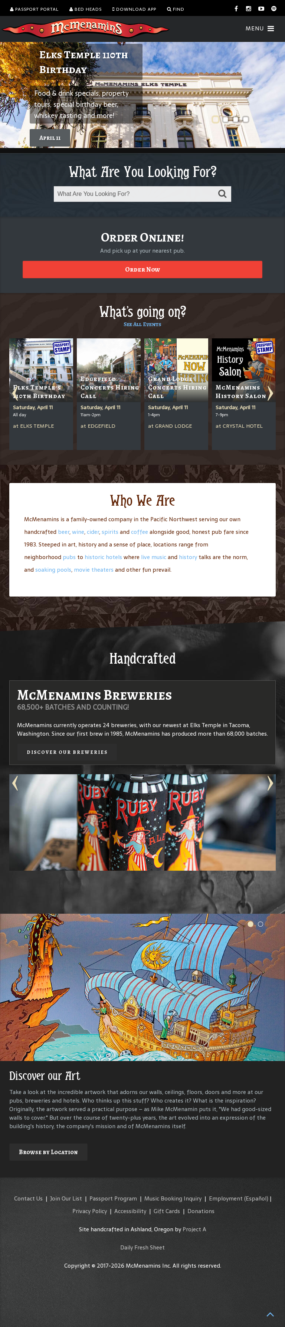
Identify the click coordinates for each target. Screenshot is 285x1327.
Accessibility (130, 1211)
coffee (139, 531)
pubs (69, 557)
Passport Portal (34, 9)
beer (63, 531)
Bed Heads (85, 9)
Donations (200, 1211)
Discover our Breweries (67, 752)
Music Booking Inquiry (173, 1198)
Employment (226, 1198)
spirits (110, 531)
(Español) (256, 1198)
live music (153, 557)
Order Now (142, 269)
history (188, 557)
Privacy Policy (89, 1211)
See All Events (142, 324)
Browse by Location (48, 1152)
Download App (134, 9)
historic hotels (103, 557)
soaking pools (53, 569)
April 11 (49, 138)
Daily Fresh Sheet (142, 1247)
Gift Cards (167, 1211)
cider (93, 531)
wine (78, 531)
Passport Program (113, 1198)
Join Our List (66, 1198)
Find (175, 9)
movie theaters (94, 569)
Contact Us (28, 1198)
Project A (194, 1229)
